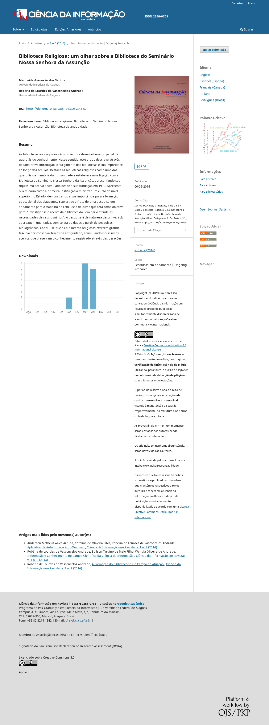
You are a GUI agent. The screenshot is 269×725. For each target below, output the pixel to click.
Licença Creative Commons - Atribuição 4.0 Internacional (161, 512)
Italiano (205, 94)
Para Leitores (208, 179)
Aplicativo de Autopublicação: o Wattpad (56, 547)
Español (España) (212, 81)
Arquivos (36, 43)
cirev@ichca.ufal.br (78, 620)
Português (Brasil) (212, 100)
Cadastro (237, 3)
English (205, 75)
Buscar (246, 29)
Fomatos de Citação (149, 230)
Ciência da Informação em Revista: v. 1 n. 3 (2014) (122, 547)
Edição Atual (39, 29)
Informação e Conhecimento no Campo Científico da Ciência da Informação (80, 556)
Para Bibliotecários (211, 191)
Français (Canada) (212, 87)
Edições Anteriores (68, 29)
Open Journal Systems (215, 209)
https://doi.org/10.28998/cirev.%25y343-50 (56, 109)
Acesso (252, 3)
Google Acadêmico (130, 604)
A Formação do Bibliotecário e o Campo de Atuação (128, 564)
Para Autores (208, 185)
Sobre (17, 29)
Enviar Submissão (214, 50)
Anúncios (94, 29)
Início (22, 43)
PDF (143, 166)
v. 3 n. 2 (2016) (56, 43)
